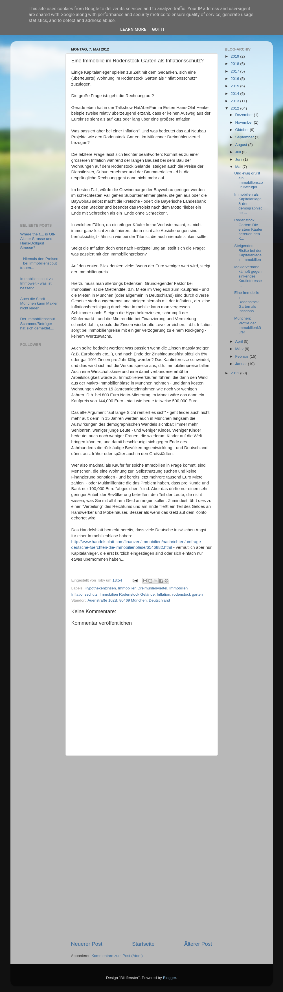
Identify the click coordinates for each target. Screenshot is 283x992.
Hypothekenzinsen (100, 588)
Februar (242, 356)
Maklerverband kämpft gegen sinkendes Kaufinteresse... (248, 276)
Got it (158, 29)
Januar (241, 364)
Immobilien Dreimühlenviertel (142, 588)
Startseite (143, 944)
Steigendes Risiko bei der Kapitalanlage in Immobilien (248, 253)
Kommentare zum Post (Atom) (117, 956)
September (245, 137)
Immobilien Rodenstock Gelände (127, 594)
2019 (235, 56)
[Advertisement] (141, 848)
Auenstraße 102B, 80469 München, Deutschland (128, 600)
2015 (235, 86)
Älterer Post (198, 944)
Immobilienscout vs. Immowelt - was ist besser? (37, 283)
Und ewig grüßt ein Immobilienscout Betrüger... (248, 180)
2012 (235, 108)
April (239, 341)
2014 (235, 93)
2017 (235, 71)
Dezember (244, 115)
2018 (235, 64)
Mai (239, 167)
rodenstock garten (187, 594)
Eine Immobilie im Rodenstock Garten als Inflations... (246, 301)
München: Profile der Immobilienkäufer (247, 325)
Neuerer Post (86, 944)
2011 (235, 373)
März (240, 349)
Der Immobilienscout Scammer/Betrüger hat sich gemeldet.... (37, 323)
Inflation (163, 594)
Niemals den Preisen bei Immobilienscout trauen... (39, 263)
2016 (235, 79)
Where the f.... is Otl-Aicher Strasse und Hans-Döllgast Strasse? (37, 241)
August (241, 145)
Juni (239, 159)
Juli (238, 152)
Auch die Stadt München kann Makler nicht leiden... (39, 303)
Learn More (133, 29)
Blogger (169, 978)
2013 (235, 101)
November (244, 122)
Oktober (242, 130)
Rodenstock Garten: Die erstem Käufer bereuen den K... (248, 229)
